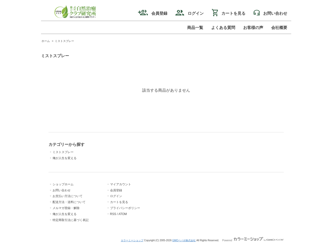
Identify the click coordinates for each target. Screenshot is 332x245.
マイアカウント (120, 184)
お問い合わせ (62, 190)
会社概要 (279, 27)
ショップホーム (63, 184)
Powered (252, 240)
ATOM (123, 214)
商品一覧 (195, 27)
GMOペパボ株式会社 (184, 240)
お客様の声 (253, 27)
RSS (113, 214)
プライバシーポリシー (125, 208)
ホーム (46, 40)
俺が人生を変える (65, 158)
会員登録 (152, 13)
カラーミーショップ (132, 240)
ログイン (189, 13)
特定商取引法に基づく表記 (71, 220)
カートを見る (228, 13)
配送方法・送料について (69, 202)
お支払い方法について (68, 196)
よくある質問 (223, 27)
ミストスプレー (64, 40)
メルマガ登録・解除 (66, 208)
